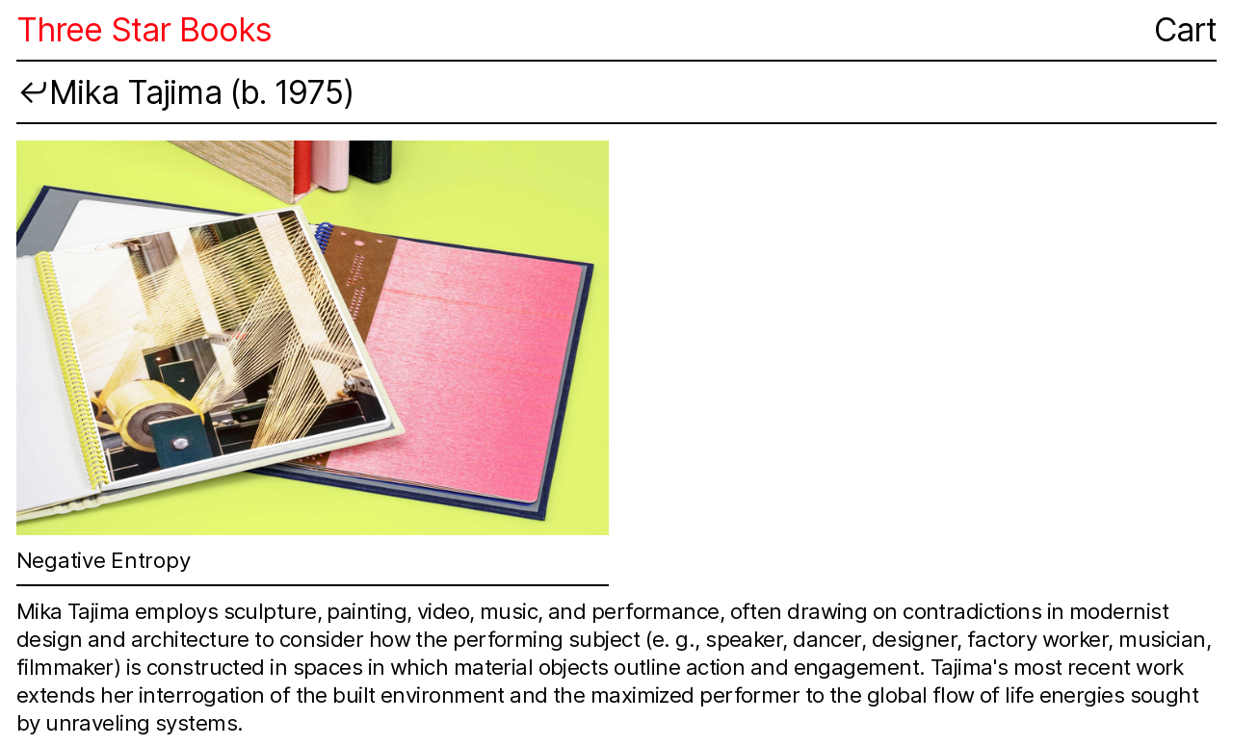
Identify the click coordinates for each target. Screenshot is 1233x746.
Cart (1186, 30)
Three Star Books (144, 30)
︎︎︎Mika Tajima (119, 92)
